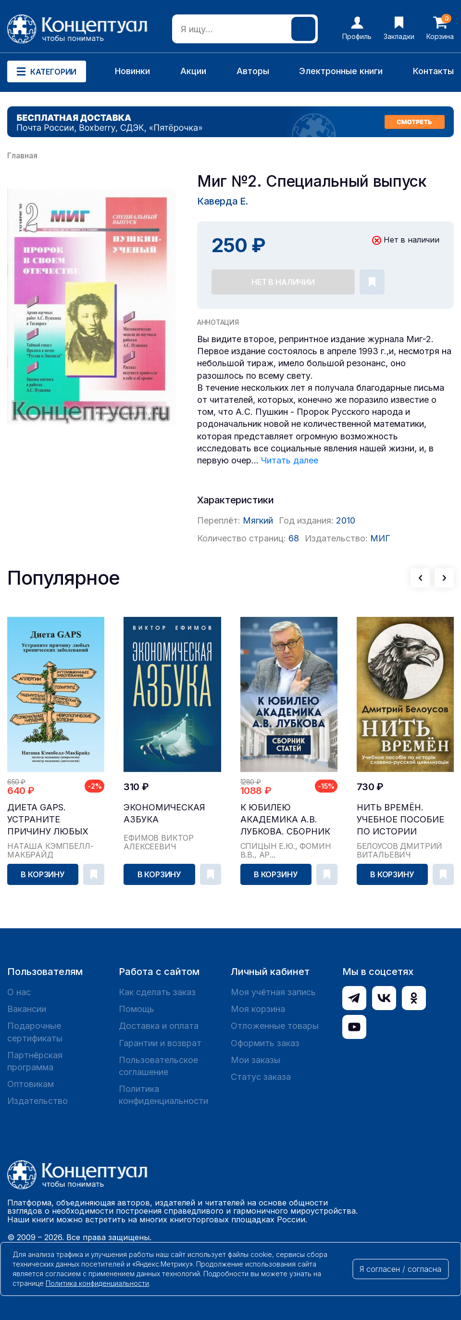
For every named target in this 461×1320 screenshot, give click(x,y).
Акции (193, 71)
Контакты (433, 71)
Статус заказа (261, 1077)
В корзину (43, 874)
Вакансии (26, 1009)
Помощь (136, 1009)
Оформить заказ (265, 1043)
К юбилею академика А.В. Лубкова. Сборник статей (285, 819)
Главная (22, 155)
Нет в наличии (283, 282)
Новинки (132, 71)
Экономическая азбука (164, 813)
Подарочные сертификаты (34, 1032)
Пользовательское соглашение (158, 1066)
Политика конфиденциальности (163, 1095)
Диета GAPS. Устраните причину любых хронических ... (47, 819)
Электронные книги (341, 71)
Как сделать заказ (157, 992)
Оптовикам (30, 1084)
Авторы (253, 71)
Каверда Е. (222, 201)
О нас (19, 992)
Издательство (37, 1101)
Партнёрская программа (34, 1061)
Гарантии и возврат (160, 1043)
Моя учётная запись (273, 992)
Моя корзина (258, 1009)
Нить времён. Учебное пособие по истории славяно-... (400, 819)
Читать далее (289, 460)
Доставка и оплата (159, 1026)
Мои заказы (255, 1060)
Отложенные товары (275, 1026)
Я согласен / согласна (400, 1269)
